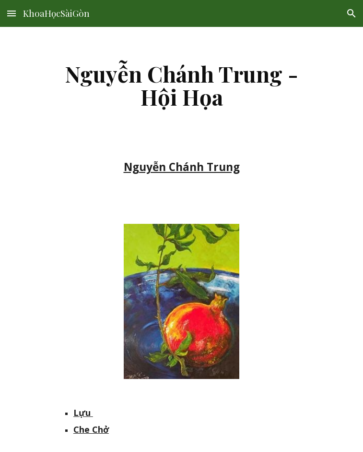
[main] (181, 85)
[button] (11, 13)
